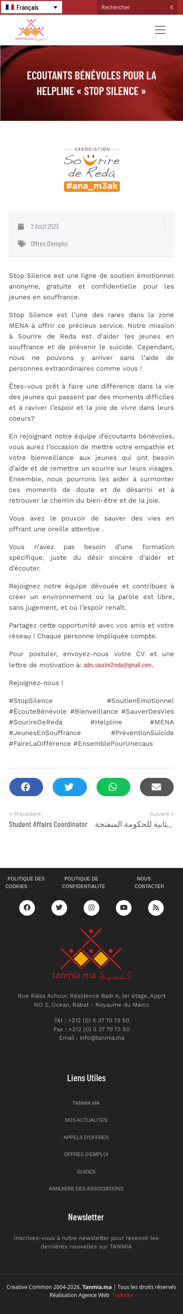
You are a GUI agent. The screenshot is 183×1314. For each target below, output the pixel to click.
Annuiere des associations (86, 1188)
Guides (86, 1171)
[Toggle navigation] (160, 29)
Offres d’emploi (86, 1154)
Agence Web (106, 1295)
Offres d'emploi (49, 243)
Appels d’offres (86, 1137)
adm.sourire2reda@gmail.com (118, 665)
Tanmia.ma (85, 1103)
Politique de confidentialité (83, 882)
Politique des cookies (25, 882)
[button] (26, 787)
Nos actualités (86, 1120)
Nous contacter (149, 882)
